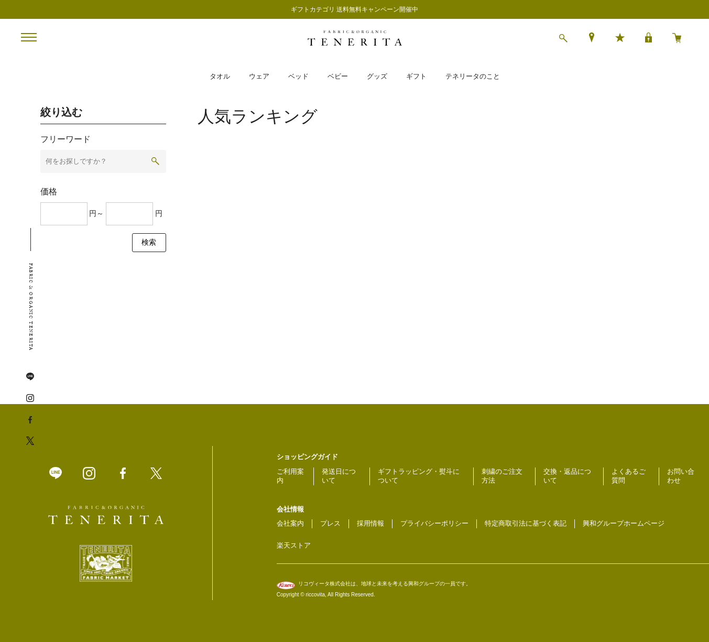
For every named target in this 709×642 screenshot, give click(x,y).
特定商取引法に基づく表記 (525, 523)
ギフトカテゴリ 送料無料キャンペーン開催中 (354, 9)
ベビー (338, 76)
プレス (330, 523)
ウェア (259, 76)
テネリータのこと (472, 76)
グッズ (377, 76)
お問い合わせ (680, 475)
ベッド (298, 76)
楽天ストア (294, 545)
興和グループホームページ (623, 523)
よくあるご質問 (629, 475)
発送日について (339, 475)
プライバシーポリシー (434, 523)
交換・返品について (567, 475)
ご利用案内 (290, 475)
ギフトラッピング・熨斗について (419, 475)
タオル (220, 76)
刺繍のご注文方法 (502, 475)
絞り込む (61, 112)
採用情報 (370, 523)
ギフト (416, 76)
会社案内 (290, 523)
